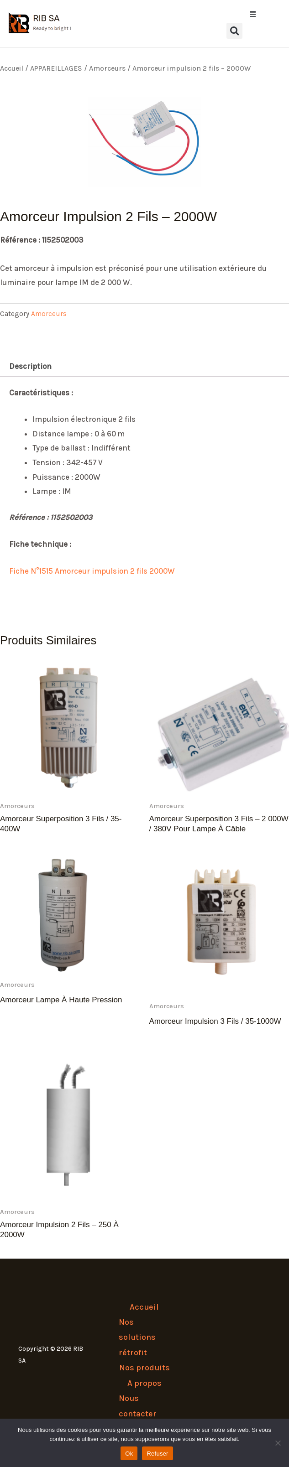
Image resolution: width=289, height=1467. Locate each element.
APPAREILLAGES (56, 68)
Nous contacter (138, 1405)
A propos (144, 1383)
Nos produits (144, 1368)
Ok (129, 1453)
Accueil (11, 68)
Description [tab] (30, 366)
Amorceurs (107, 68)
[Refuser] (277, 1442)
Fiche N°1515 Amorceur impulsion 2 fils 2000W (92, 570)
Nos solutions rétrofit (137, 1337)
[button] (234, 14)
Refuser (157, 1453)
